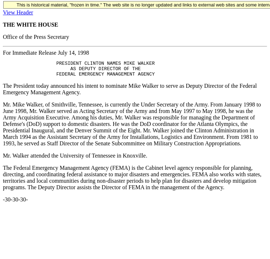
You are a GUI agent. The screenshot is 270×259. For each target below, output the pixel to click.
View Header (18, 12)
